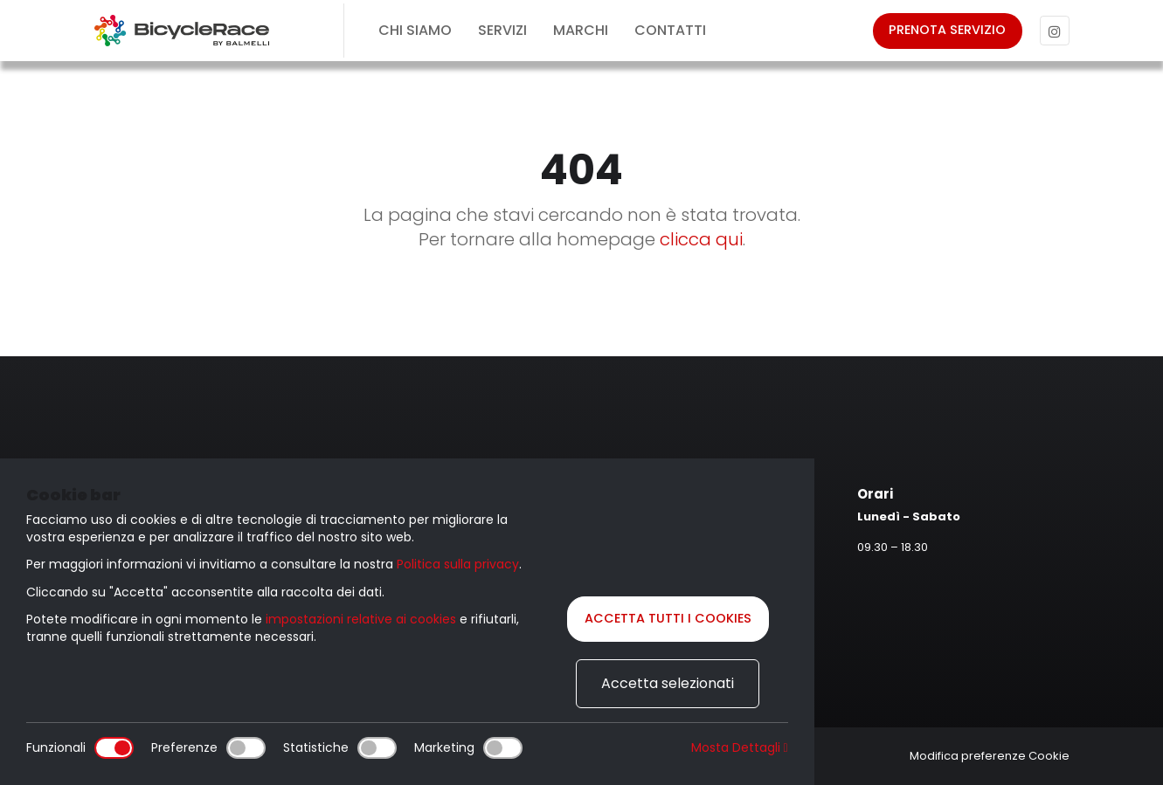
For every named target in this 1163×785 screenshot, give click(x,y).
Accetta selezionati (667, 683)
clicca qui (701, 239)
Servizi (502, 30)
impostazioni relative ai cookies (361, 617)
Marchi (580, 30)
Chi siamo (415, 30)
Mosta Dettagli (739, 748)
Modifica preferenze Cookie (990, 755)
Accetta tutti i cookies (668, 618)
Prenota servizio (945, 30)
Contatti (670, 30)
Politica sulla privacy (458, 562)
